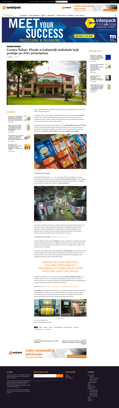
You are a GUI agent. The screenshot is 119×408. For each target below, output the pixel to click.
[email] (45, 375)
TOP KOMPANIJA (10, 46)
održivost (50, 327)
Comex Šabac (53, 177)
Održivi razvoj (17, 46)
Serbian (58, 1)
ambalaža (45, 327)
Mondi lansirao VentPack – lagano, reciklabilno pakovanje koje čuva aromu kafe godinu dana (15, 137)
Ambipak (10, 57)
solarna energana (48, 329)
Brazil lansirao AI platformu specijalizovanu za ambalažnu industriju (96, 78)
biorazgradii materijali (67, 327)
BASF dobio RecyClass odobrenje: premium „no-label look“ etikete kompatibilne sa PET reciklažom (15, 128)
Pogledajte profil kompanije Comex (59, 237)
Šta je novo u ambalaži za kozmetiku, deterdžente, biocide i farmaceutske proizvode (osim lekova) (15, 118)
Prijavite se (59, 375)
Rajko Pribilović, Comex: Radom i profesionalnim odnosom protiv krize (60, 286)
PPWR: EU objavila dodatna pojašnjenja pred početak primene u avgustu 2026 (97, 57)
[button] (115, 15)
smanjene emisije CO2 (39, 329)
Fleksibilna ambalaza (58, 327)
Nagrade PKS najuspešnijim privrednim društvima (46, 341)
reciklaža (40, 327)
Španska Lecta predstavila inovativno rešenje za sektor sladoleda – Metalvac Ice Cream (15, 147)
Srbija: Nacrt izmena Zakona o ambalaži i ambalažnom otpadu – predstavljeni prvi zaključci (74, 342)
